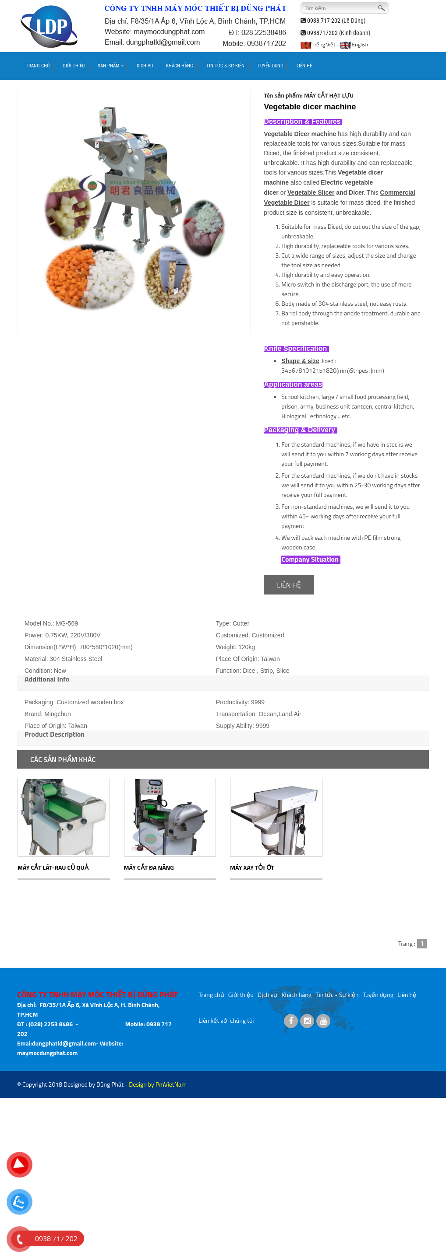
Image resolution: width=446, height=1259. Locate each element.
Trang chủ (211, 994)
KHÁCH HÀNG (179, 66)
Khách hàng (296, 994)
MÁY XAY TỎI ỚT (252, 867)
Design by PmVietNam (158, 1084)
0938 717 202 (323, 20)
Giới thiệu (241, 994)
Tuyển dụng (378, 994)
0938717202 (322, 32)
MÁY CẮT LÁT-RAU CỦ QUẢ (53, 867)
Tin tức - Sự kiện (336, 994)
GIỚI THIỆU (74, 66)
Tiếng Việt (318, 44)
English (354, 44)
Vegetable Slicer (310, 192)
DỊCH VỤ (145, 66)
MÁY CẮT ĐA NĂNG (149, 867)
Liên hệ (406, 994)
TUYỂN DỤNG (270, 66)
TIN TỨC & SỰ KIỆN (225, 66)
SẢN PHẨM (111, 66)
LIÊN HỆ (304, 66)
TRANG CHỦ (38, 66)
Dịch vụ (267, 994)
